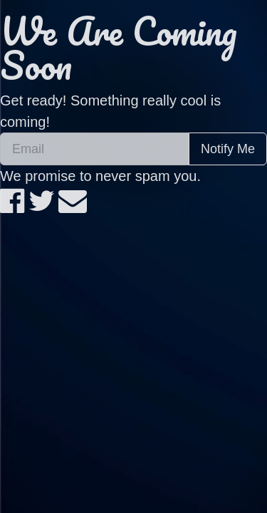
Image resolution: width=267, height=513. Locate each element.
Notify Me (228, 149)
